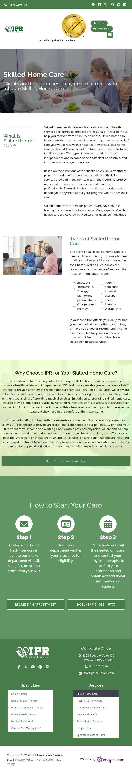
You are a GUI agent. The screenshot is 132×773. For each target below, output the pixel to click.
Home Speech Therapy (24, 714)
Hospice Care (84, 728)
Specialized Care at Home (91, 735)
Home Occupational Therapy (27, 707)
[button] (110, 35)
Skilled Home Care (87, 693)
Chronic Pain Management (26, 728)
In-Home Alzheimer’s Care (91, 707)
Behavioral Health (87, 714)
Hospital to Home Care (89, 700)
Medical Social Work (22, 721)
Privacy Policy (24, 760)
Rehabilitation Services (89, 721)
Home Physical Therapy (24, 700)
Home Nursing (19, 693)
